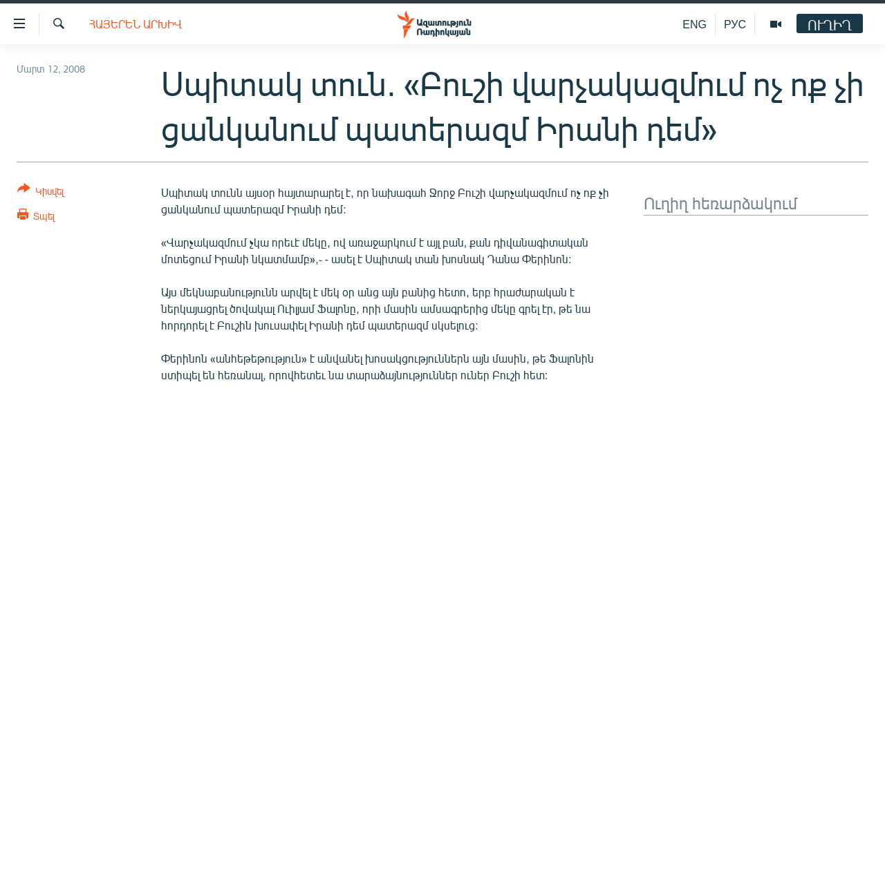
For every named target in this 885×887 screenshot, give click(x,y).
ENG (694, 23)
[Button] (40, 192)
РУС (735, 23)
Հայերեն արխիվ (135, 23)
